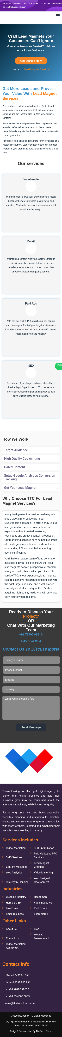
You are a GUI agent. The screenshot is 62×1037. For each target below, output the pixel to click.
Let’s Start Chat (31, 641)
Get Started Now (31, 60)
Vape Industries (43, 902)
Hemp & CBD (13, 902)
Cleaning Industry (16, 896)
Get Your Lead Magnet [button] (20, 488)
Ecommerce (41, 913)
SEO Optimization (44, 848)
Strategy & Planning (17, 882)
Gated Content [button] (14, 467)
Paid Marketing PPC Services (45, 855)
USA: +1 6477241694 (17, 975)
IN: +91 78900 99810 (52, 4)
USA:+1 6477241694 (12, 4)
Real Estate (40, 908)
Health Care (40, 896)
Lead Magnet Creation (41, 865)
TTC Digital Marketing (40, 1015)
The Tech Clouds (44, 1031)
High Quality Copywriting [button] (22, 459)
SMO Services (14, 857)
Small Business (15, 913)
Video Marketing (43, 872)
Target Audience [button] (16, 450)
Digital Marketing (16, 848)
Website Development (41, 936)
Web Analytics (14, 872)
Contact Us (12, 938)
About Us (11, 929)
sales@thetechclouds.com (14, 7)
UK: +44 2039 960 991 (32, 4)
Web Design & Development (42, 880)
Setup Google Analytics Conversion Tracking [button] (29, 477)
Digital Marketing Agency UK (16, 945)
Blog (36, 929)
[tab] (31, 450)
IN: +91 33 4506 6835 (17, 996)
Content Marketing (16, 866)
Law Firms (12, 908)
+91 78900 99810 (31, 634)
